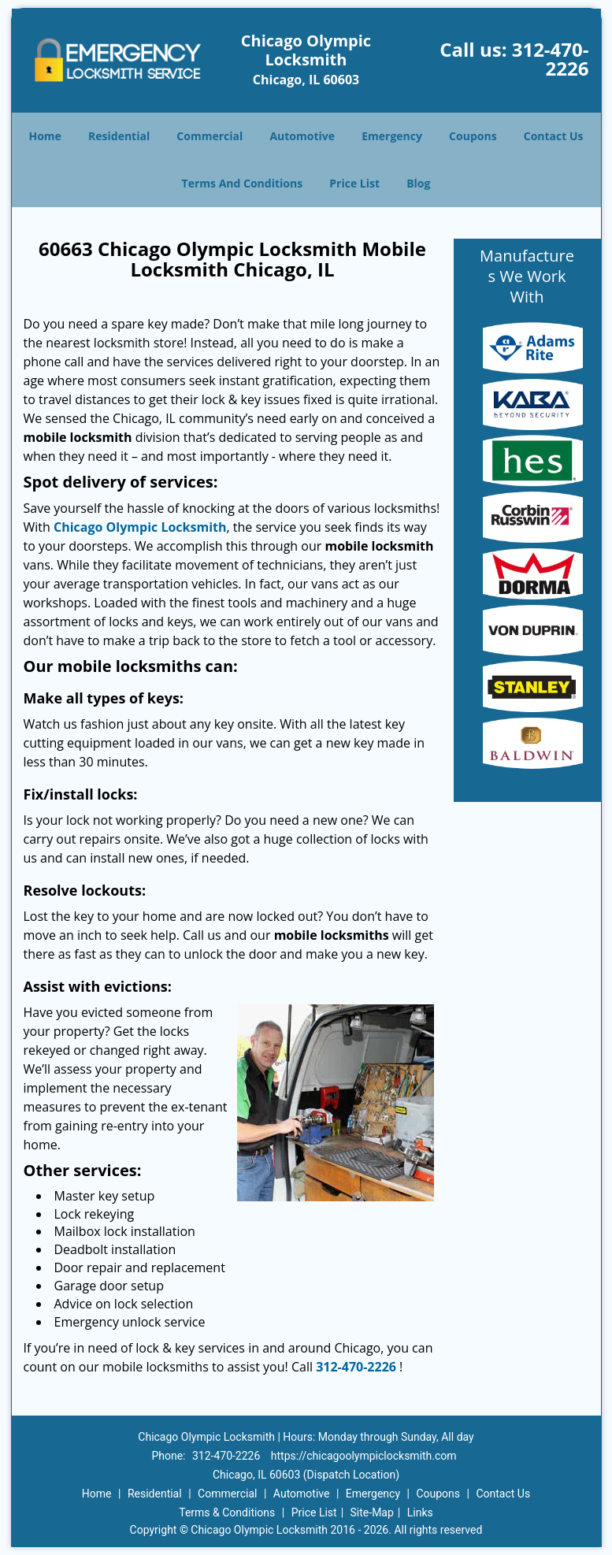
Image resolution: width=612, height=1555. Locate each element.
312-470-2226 (550, 58)
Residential (119, 135)
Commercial (209, 135)
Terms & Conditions (227, 1512)
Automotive (302, 135)
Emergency (392, 135)
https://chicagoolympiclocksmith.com (364, 1455)
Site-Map (372, 1512)
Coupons (472, 135)
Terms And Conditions (242, 183)
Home (44, 135)
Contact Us (554, 135)
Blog (418, 183)
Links (420, 1512)
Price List (354, 183)
